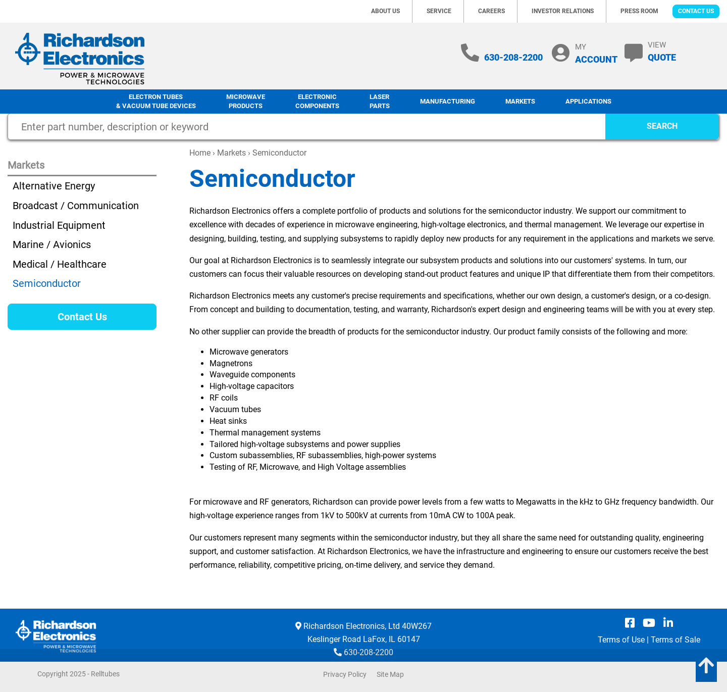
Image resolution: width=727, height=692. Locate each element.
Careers (491, 11)
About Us (385, 11)
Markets (520, 101)
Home (200, 153)
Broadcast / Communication (76, 206)
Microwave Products (245, 101)
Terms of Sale (675, 640)
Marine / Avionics (52, 244)
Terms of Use (621, 640)
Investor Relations (563, 11)
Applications (588, 101)
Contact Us (696, 11)
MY (596, 53)
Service (439, 11)
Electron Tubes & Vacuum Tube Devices (156, 101)
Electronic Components (317, 101)
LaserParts (380, 101)
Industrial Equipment (59, 225)
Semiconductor (47, 283)
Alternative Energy (54, 186)
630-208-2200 (513, 57)
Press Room (639, 11)
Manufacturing (447, 101)
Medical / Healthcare (60, 264)
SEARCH (662, 126)
